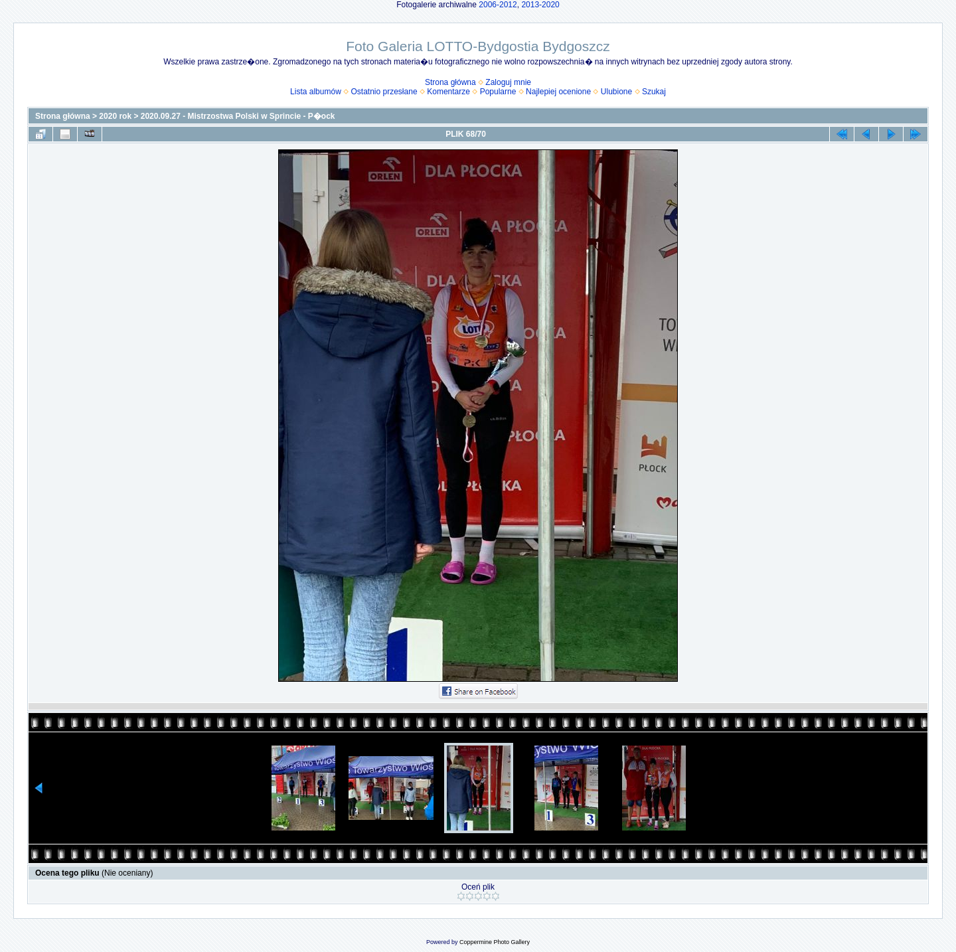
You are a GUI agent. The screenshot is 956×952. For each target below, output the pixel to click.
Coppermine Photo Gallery (494, 942)
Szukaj (654, 91)
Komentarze (448, 91)
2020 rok (115, 116)
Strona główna (450, 82)
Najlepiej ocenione (558, 91)
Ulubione (616, 91)
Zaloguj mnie (508, 82)
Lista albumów (315, 91)
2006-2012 (498, 4)
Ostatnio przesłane (384, 91)
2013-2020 (540, 4)
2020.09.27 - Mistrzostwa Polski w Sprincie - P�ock (238, 116)
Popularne (498, 91)
